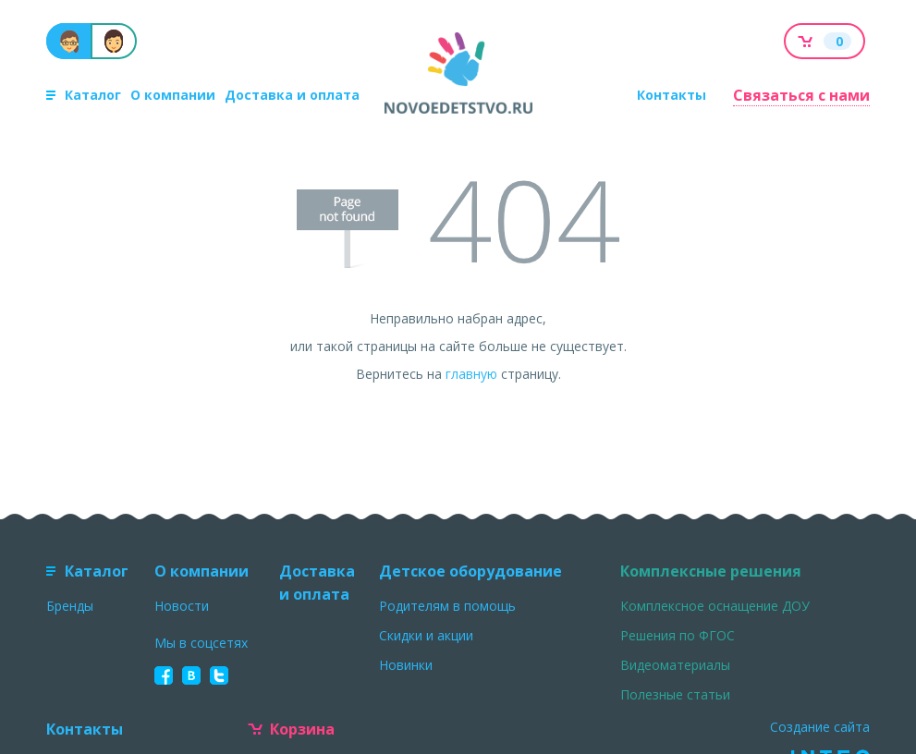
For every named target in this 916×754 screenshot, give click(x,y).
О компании (172, 94)
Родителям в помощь (447, 605)
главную (471, 374)
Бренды (69, 605)
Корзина (291, 729)
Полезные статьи (675, 694)
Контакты (671, 94)
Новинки (406, 665)
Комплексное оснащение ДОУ (715, 605)
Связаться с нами (801, 95)
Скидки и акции (426, 635)
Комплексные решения (710, 571)
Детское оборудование (470, 571)
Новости (181, 605)
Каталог (83, 94)
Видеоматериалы (675, 665)
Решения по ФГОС (677, 635)
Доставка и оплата (292, 94)
